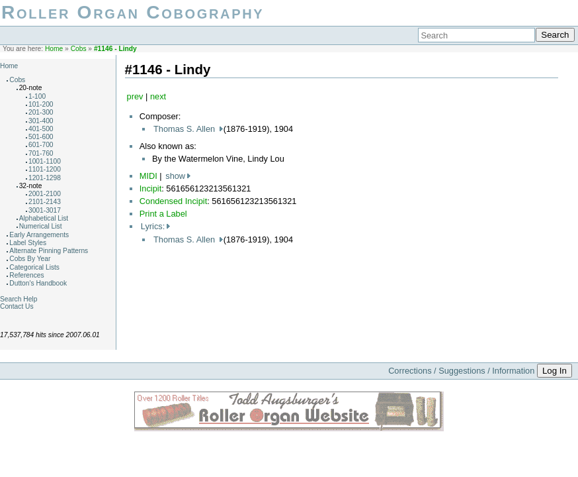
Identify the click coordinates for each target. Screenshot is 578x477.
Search (555, 35)
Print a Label (163, 214)
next (158, 96)
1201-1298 (44, 178)
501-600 (41, 136)
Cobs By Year (29, 258)
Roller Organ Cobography (132, 12)
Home (54, 48)
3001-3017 (44, 210)
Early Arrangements (39, 234)
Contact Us (17, 306)
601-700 (41, 144)
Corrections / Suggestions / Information (461, 371)
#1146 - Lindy (115, 48)
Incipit (150, 188)
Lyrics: (153, 226)
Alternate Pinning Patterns (48, 250)
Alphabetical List (44, 218)
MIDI (148, 176)
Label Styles (27, 242)
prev (135, 96)
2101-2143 (44, 201)
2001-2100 (44, 193)
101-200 (41, 104)
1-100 (37, 96)
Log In (554, 371)
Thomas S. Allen (185, 129)
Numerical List (40, 226)
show (175, 176)
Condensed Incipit (173, 201)
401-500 (41, 128)
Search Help (18, 299)
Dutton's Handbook (38, 283)
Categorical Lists (34, 267)
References (26, 275)
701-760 (41, 153)
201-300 (41, 112)
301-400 (41, 121)
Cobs (79, 48)
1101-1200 (44, 169)
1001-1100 (44, 161)
